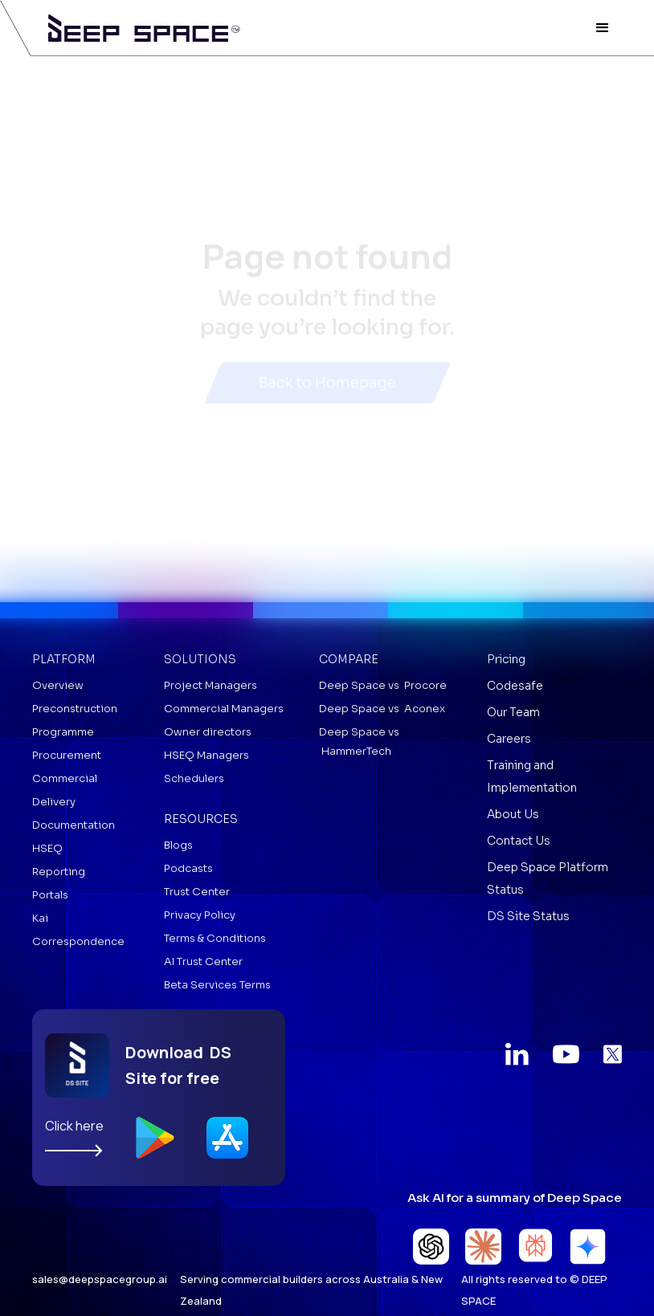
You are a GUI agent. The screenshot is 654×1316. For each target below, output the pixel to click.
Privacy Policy (199, 915)
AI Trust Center (203, 961)
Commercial (64, 778)
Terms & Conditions (215, 938)
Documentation (73, 825)
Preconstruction (74, 708)
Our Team (513, 712)
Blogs (178, 845)
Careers (509, 738)
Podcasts (188, 868)
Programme (63, 732)
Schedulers (194, 778)
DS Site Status (528, 916)
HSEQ (47, 848)
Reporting (58, 871)
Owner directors (207, 732)
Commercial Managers (224, 708)
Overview (58, 685)
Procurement (66, 755)
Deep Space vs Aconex (382, 708)
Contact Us (518, 840)
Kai (40, 918)
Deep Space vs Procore (383, 685)
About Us (513, 814)
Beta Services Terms (217, 985)
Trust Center (197, 891)
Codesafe (515, 685)
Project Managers (210, 685)
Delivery (54, 802)
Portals (50, 895)
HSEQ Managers (206, 755)
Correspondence (78, 941)
